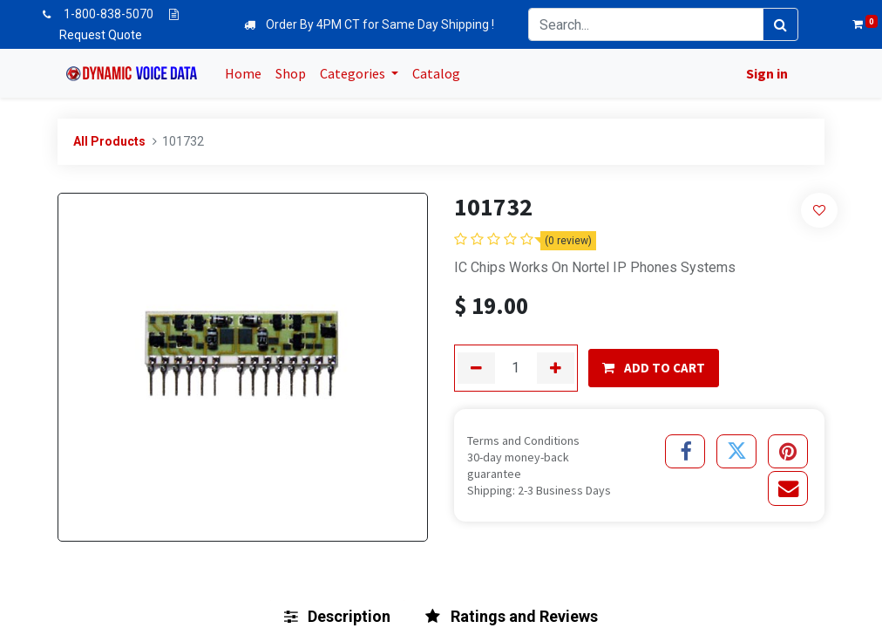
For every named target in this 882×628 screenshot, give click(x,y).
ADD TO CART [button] (653, 367)
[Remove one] (476, 368)
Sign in (763, 73)
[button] (819, 210)
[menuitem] (246, 73)
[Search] (780, 24)
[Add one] (555, 368)
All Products (109, 141)
